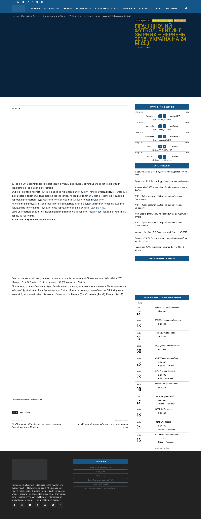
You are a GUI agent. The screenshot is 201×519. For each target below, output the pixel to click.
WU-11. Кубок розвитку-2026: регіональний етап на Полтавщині (159, 197)
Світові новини (179, 21)
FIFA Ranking (25, 412)
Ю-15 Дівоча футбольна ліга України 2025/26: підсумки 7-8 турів (162, 215)
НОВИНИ (67, 8)
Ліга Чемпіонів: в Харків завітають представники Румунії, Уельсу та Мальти (37, 425)
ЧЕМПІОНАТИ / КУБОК (106, 8)
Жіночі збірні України (30, 16)
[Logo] (20, 8)
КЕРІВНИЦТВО (51, 8)
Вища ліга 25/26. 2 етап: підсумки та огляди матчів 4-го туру (161, 173)
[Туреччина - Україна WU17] (162, 116)
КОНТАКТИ (171, 8)
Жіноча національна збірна (53, 16)
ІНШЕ (159, 8)
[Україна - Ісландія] (162, 147)
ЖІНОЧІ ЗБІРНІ (83, 8)
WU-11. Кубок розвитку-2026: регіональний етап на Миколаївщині (159, 224)
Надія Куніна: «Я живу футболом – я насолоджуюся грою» (102, 425)
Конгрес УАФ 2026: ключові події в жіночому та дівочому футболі (162, 188)
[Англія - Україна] (162, 157)
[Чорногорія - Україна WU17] (162, 126)
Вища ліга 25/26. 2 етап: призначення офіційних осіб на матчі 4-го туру (161, 239)
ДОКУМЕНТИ (145, 8)
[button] (186, 8)
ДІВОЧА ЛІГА (128, 8)
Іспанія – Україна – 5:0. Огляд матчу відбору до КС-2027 (161, 232)
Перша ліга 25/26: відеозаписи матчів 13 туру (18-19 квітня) (159, 248)
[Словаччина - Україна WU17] (162, 136)
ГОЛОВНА (35, 8)
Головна (15, 16)
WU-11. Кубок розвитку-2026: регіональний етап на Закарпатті (159, 206)
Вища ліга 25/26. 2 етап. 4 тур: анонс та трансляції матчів (162, 181)
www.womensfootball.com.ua (29, 399)
